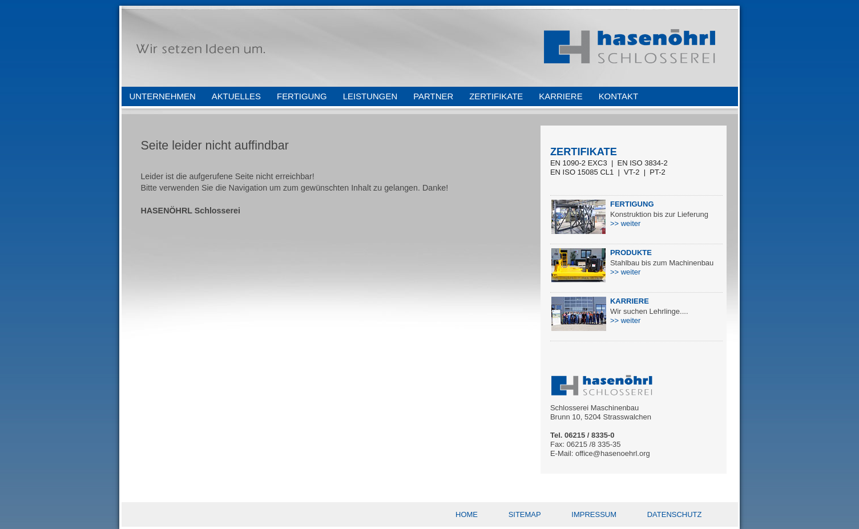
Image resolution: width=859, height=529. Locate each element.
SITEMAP (525, 514)
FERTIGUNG (302, 96)
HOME (466, 514)
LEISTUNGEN (370, 96)
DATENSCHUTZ (674, 514)
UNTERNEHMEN (163, 96)
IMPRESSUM (593, 514)
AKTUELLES (236, 96)
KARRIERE (560, 96)
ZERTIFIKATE (496, 96)
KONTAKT (618, 96)
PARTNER (433, 96)
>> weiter (625, 223)
